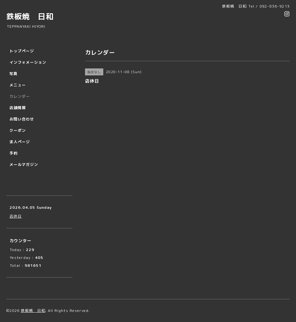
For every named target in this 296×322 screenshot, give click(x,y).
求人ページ (19, 141)
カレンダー (19, 96)
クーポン (17, 130)
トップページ (21, 51)
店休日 (15, 216)
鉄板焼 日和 (30, 16)
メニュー (17, 85)
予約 (13, 153)
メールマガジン (23, 164)
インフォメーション (27, 62)
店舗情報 (17, 107)
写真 (13, 73)
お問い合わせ (21, 119)
